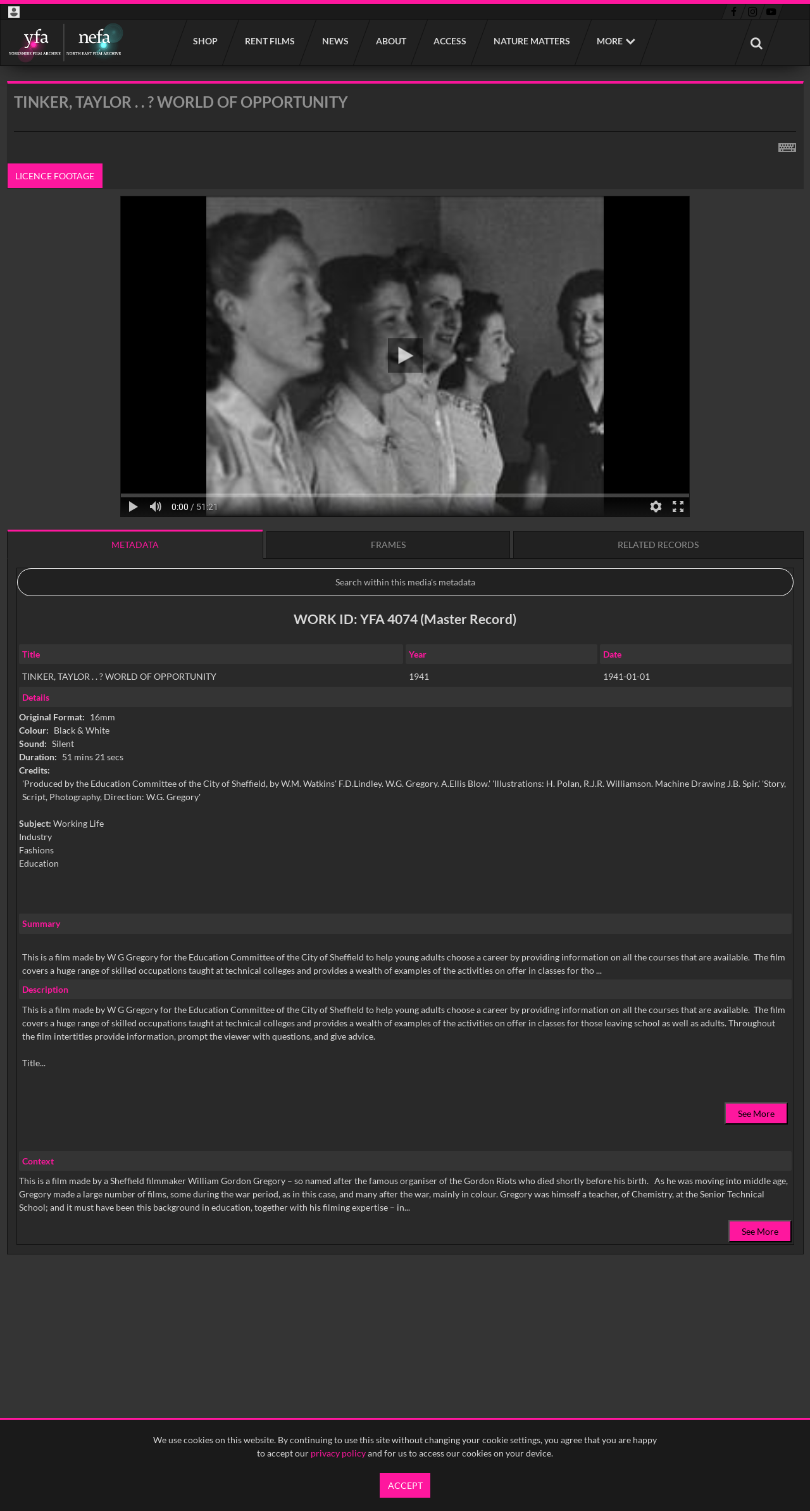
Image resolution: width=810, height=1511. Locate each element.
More (610, 40)
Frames (388, 544)
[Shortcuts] (787, 145)
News (334, 40)
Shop (204, 40)
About (390, 40)
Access (449, 40)
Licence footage (54, 175)
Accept (405, 1485)
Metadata (135, 544)
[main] (405, 700)
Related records (658, 544)
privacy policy (338, 1453)
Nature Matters (531, 40)
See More (756, 1113)
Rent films (269, 40)
